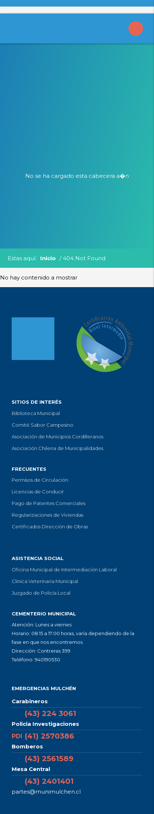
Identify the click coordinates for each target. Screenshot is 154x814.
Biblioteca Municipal (36, 413)
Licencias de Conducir (38, 491)
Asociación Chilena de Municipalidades (57, 448)
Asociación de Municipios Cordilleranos (57, 436)
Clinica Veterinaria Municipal (45, 581)
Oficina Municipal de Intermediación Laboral (64, 569)
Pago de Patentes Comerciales (48, 503)
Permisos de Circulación (40, 480)
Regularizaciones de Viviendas (47, 515)
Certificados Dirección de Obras (50, 526)
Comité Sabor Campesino (42, 425)
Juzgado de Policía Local (41, 593)
